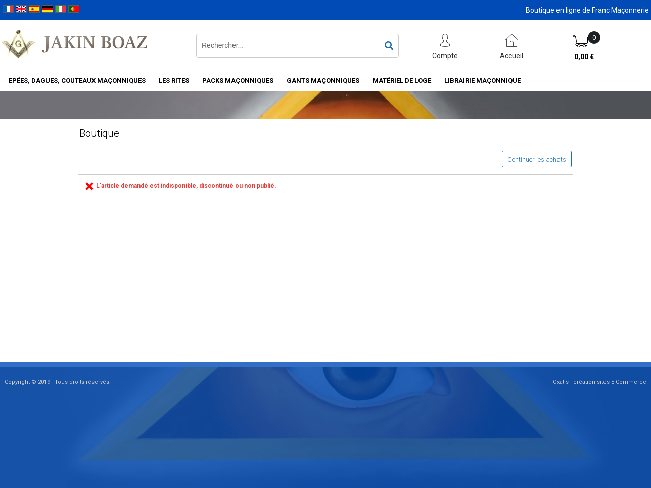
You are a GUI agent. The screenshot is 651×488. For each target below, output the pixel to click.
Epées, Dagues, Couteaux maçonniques (77, 80)
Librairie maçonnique (482, 80)
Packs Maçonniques (237, 80)
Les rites (174, 80)
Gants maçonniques (323, 80)
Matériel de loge (402, 80)
